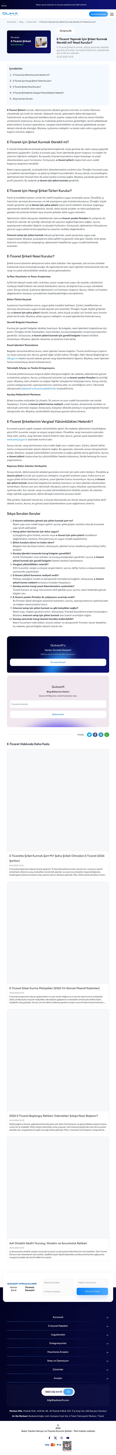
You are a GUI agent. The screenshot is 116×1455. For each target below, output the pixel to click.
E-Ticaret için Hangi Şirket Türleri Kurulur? (32, 81)
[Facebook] (49, 1437)
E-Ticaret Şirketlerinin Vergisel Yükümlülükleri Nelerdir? (38, 92)
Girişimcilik (66, 30)
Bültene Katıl (58, 714)
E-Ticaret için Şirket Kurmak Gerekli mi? (31, 75)
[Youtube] (67, 1437)
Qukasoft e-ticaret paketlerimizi (38, 388)
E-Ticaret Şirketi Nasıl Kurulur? (27, 87)
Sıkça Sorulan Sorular (23, 98)
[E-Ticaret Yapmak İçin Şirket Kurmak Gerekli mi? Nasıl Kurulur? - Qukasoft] (10, 14)
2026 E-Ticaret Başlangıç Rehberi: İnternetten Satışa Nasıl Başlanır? (53, 1116)
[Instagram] (61, 1437)
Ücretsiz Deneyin (98, 14)
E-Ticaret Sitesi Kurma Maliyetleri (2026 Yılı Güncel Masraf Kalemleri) (54, 988)
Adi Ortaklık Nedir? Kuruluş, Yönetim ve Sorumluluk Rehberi (48, 1243)
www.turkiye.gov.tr (17, 439)
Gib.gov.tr (12, 358)
